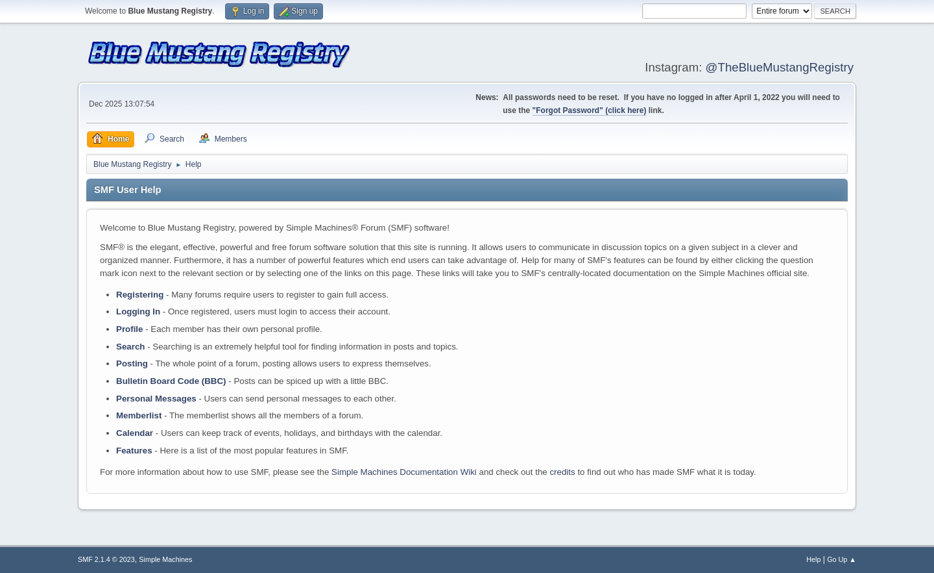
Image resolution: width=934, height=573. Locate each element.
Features (134, 450)
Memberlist (139, 415)
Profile (129, 329)
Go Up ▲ (841, 559)
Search (130, 346)
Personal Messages (156, 398)
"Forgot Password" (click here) (590, 110)
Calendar (134, 433)
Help (813, 559)
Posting (132, 363)
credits (562, 472)
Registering (139, 294)
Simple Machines (165, 559)
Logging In (138, 311)
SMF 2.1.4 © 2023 (106, 559)
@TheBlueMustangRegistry (780, 67)
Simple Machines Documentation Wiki (404, 472)
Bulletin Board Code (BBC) (171, 381)
